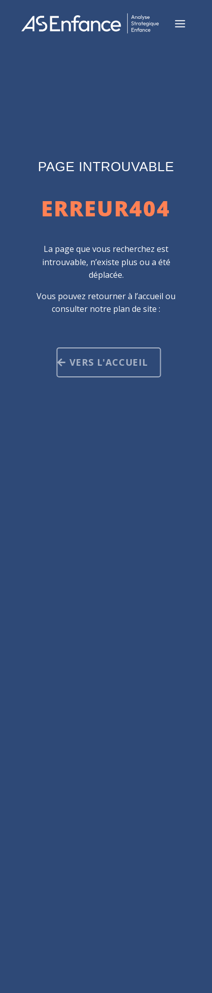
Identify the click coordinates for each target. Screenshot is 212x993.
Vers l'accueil (111, 362)
